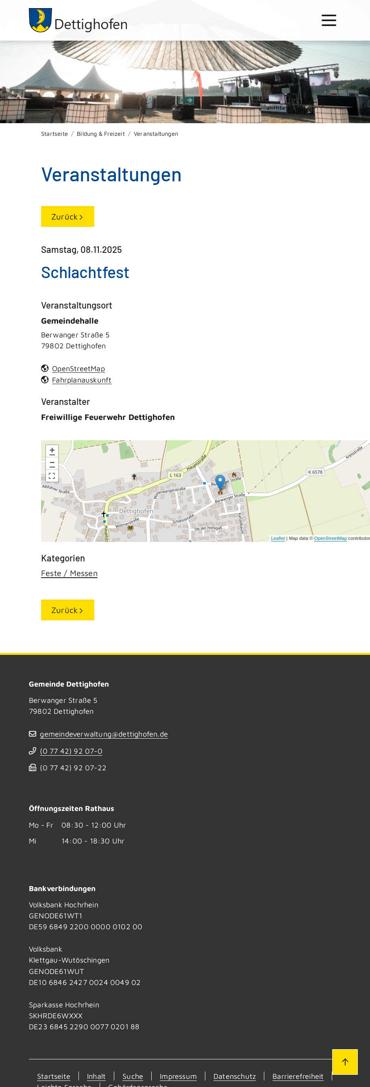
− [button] (52, 463)
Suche (132, 1076)
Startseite (54, 133)
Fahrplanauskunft (81, 379)
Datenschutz (234, 1076)
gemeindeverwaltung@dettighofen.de (104, 733)
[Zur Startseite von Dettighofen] (78, 20)
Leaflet (278, 538)
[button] (52, 476)
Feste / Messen (69, 573)
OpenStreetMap (330, 538)
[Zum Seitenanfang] (345, 1062)
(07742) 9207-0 (71, 750)
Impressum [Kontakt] (178, 1076)
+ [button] (52, 451)
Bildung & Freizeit (101, 133)
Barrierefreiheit (298, 1076)
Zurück (64, 216)
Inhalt (96, 1076)
